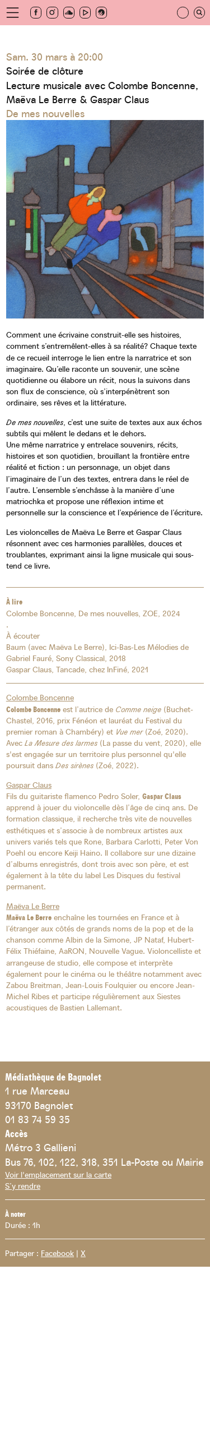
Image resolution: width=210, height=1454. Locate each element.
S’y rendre (22, 1185)
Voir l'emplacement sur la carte (58, 1174)
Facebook (57, 1252)
